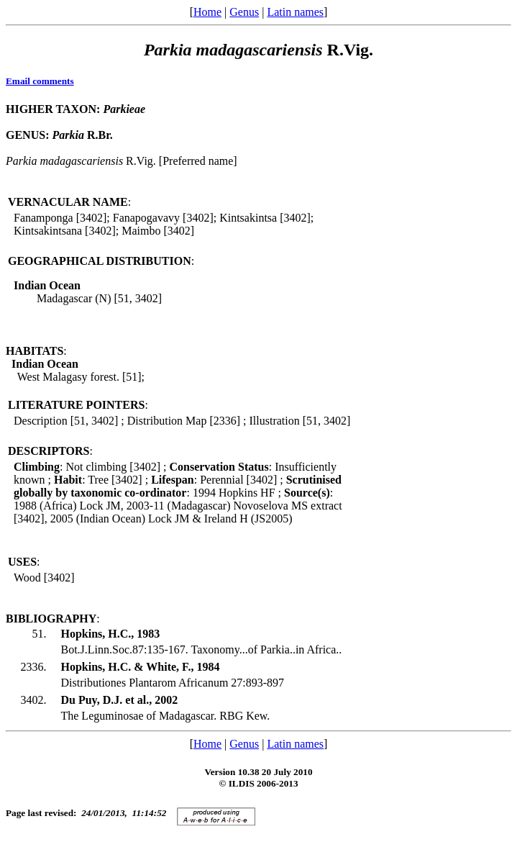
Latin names (295, 12)
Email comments (40, 81)
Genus (244, 12)
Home (207, 12)
